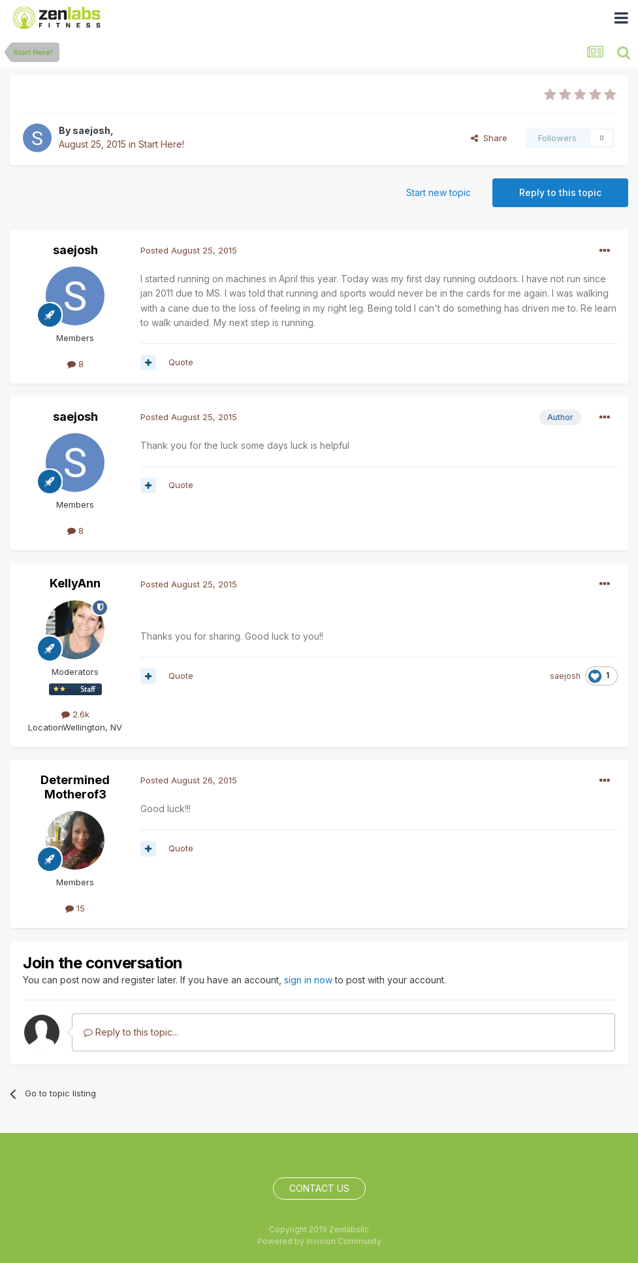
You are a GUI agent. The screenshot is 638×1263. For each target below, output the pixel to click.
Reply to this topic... (131, 1032)
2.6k (75, 714)
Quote (180, 362)
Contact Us (319, 1188)
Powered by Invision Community (319, 1241)
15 (75, 908)
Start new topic (438, 192)
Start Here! (161, 144)
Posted (188, 250)
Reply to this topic (560, 192)
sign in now (308, 979)
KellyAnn (75, 583)
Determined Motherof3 (75, 787)
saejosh (91, 130)
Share (489, 138)
